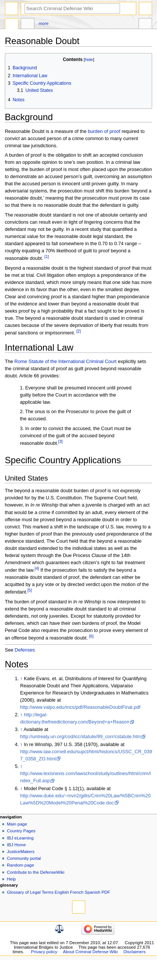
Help (11, 879)
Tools (145, 24)
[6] (91, 636)
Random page (20, 865)
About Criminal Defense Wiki (90, 951)
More (44, 23)
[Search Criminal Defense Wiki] (72, 8)
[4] (37, 568)
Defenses (25, 650)
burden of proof (104, 131)
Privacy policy (44, 951)
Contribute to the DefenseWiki (35, 872)
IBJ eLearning (20, 838)
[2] (78, 331)
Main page (17, 824)
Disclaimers (134, 951)
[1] (47, 256)
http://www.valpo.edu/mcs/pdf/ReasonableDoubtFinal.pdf (80, 707)
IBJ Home (16, 844)
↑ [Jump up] (21, 678)
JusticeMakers (20, 851)
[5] (30, 590)
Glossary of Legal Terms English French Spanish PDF (58, 892)
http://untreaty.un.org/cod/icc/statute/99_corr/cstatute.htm (80, 736)
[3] (60, 441)
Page (11, 24)
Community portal (24, 858)
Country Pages (21, 831)
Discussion (27, 24)
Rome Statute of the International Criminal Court (65, 361)
